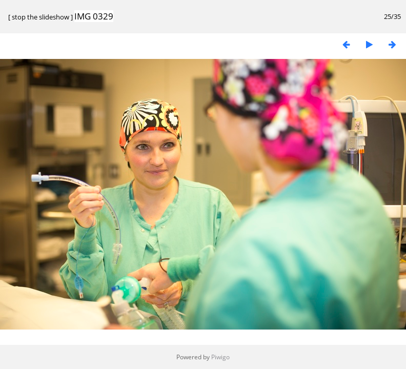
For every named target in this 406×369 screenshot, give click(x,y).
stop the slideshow (40, 17)
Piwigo (220, 357)
